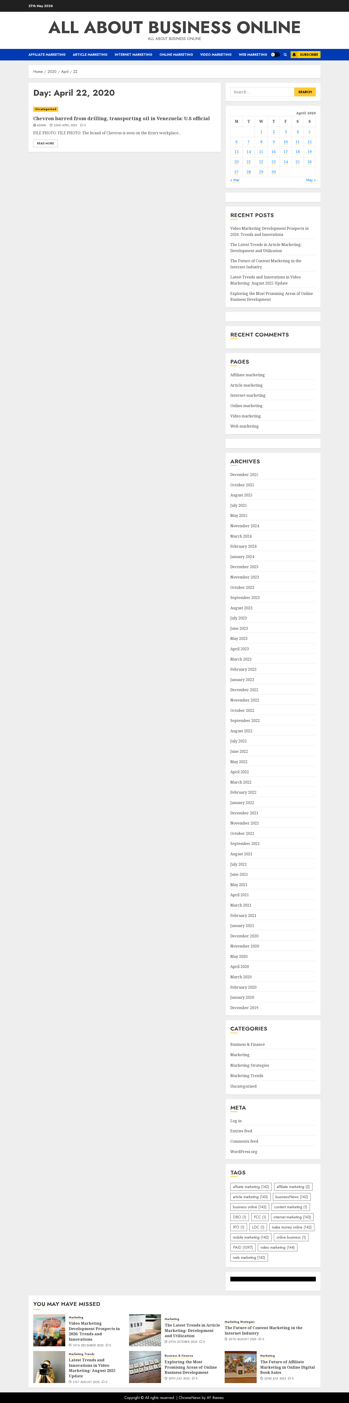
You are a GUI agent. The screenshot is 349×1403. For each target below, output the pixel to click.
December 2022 (244, 689)
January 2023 (242, 679)
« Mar (234, 180)
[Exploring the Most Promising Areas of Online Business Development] (145, 1367)
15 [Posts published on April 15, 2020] (261, 151)
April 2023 (239, 648)
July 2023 (238, 618)
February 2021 (243, 915)
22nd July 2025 (275, 1379)
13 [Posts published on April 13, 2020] (236, 151)
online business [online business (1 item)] (291, 1237)
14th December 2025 (88, 1346)
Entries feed (241, 1130)
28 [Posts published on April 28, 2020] (249, 171)
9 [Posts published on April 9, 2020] (274, 141)
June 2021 (239, 874)
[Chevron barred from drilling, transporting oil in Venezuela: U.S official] (124, 109)
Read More (45, 143)
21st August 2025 (86, 1382)
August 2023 (241, 607)
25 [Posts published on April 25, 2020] (298, 161)
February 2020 (243, 987)
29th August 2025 (242, 1339)
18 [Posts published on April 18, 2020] (298, 151)
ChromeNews (190, 1397)
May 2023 (239, 638)
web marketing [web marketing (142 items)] (249, 1257)
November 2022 (244, 700)
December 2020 (244, 936)
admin (41, 125)
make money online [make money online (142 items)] (292, 1227)
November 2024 (244, 525)
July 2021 (238, 864)
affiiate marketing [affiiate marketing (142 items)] (251, 1186)
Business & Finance (247, 1044)
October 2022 (242, 710)
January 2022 (242, 802)
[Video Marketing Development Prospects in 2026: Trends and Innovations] (49, 1330)
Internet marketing (133, 54)
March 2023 (241, 659)
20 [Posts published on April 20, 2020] (236, 161)
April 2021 (239, 894)
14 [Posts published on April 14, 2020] (249, 151)
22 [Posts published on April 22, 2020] (261, 161)
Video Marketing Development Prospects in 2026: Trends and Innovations (94, 1331)
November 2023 (244, 577)
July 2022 (238, 741)
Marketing (240, 1054)
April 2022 (239, 771)
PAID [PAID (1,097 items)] (243, 1247)
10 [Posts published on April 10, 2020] (286, 141)
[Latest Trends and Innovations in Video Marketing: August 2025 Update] (49, 1367)
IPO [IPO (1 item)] (238, 1227)
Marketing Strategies (249, 1065)
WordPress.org (243, 1151)
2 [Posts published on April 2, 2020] (274, 131)
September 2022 (245, 720)
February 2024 (243, 546)
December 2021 (244, 813)
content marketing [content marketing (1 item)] (290, 1207)
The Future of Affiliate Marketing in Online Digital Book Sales (287, 1367)
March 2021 (241, 905)
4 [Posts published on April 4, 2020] (297, 131)
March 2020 (241, 976)
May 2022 (239, 761)
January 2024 (242, 556)
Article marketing (90, 54)
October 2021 (242, 833)
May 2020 (239, 956)
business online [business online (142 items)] (250, 1207)
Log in (236, 1120)
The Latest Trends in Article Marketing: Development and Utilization (192, 1330)
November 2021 (244, 823)
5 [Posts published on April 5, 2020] (309, 131)
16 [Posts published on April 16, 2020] (274, 151)
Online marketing (176, 54)
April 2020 (239, 966)
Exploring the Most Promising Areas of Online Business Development (191, 1367)
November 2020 (244, 946)
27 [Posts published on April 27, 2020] (236, 171)
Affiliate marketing (47, 54)
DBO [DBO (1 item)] (239, 1217)
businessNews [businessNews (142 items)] (292, 1197)
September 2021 (245, 843)
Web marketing (253, 54)
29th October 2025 (182, 1342)
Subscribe (304, 54)
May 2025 (239, 515)
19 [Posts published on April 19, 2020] (310, 151)
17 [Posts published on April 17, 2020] (286, 151)
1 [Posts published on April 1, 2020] (261, 131)
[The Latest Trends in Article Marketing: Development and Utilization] (145, 1330)
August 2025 (241, 495)
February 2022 (243, 792)
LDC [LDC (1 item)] (258, 1227)
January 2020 (242, 997)
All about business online (174, 27)
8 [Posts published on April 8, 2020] (261, 141)
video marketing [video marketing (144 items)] (277, 1247)
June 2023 (239, 628)
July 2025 (238, 505)
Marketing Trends (246, 1075)
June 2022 (239, 751)
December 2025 (244, 474)
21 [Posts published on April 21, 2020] (249, 161)
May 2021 (239, 884)
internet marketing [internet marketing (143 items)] (292, 1217)
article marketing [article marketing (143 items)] (250, 1197)
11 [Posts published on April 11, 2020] (298, 141)
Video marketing (216, 54)
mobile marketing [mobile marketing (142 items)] (251, 1237)
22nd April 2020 (65, 125)
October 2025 (242, 484)
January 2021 (242, 925)
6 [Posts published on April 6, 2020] (236, 141)
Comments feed (244, 1141)
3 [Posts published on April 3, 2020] (286, 131)
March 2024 (241, 536)
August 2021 (241, 853)
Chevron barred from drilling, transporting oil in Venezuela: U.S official (121, 118)
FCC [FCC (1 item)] (260, 1217)
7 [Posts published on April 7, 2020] (249, 141)
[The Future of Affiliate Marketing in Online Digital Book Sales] (241, 1367)
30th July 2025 (179, 1379)
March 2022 (241, 782)
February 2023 (243, 669)
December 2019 (244, 1007)
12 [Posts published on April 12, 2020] (310, 141)
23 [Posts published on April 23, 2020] (274, 161)
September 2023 (245, 597)
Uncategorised (45, 109)
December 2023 (244, 566)
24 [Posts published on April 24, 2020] (286, 161)
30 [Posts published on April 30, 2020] (274, 171)
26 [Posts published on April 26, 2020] (310, 161)
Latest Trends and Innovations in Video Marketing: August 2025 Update (92, 1367)
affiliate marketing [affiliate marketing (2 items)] (293, 1186)
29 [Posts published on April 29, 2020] (261, 171)
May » (311, 180)
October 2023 (242, 587)
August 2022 (241, 730)
